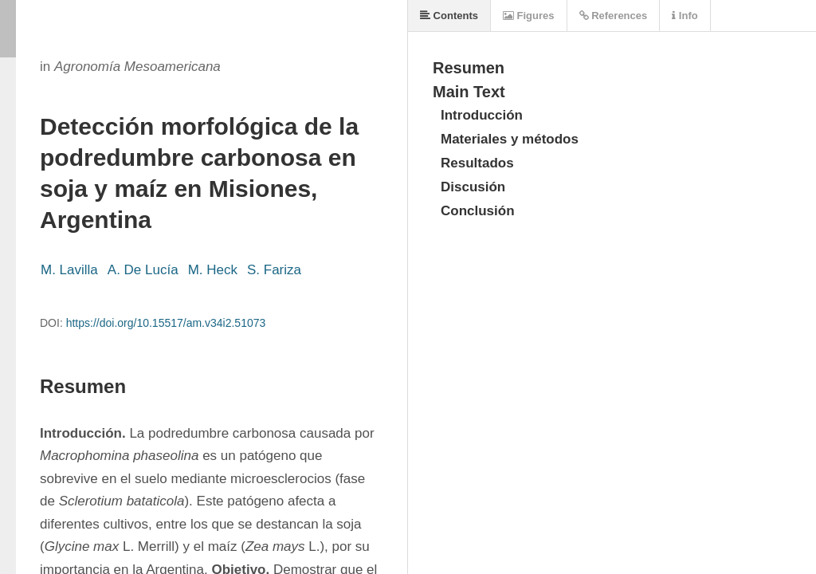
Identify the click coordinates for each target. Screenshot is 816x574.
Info (684, 16)
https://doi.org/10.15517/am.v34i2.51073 (166, 322)
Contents (449, 16)
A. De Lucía (143, 269)
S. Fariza (274, 269)
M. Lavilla (69, 269)
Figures (529, 16)
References (613, 16)
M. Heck (212, 269)
